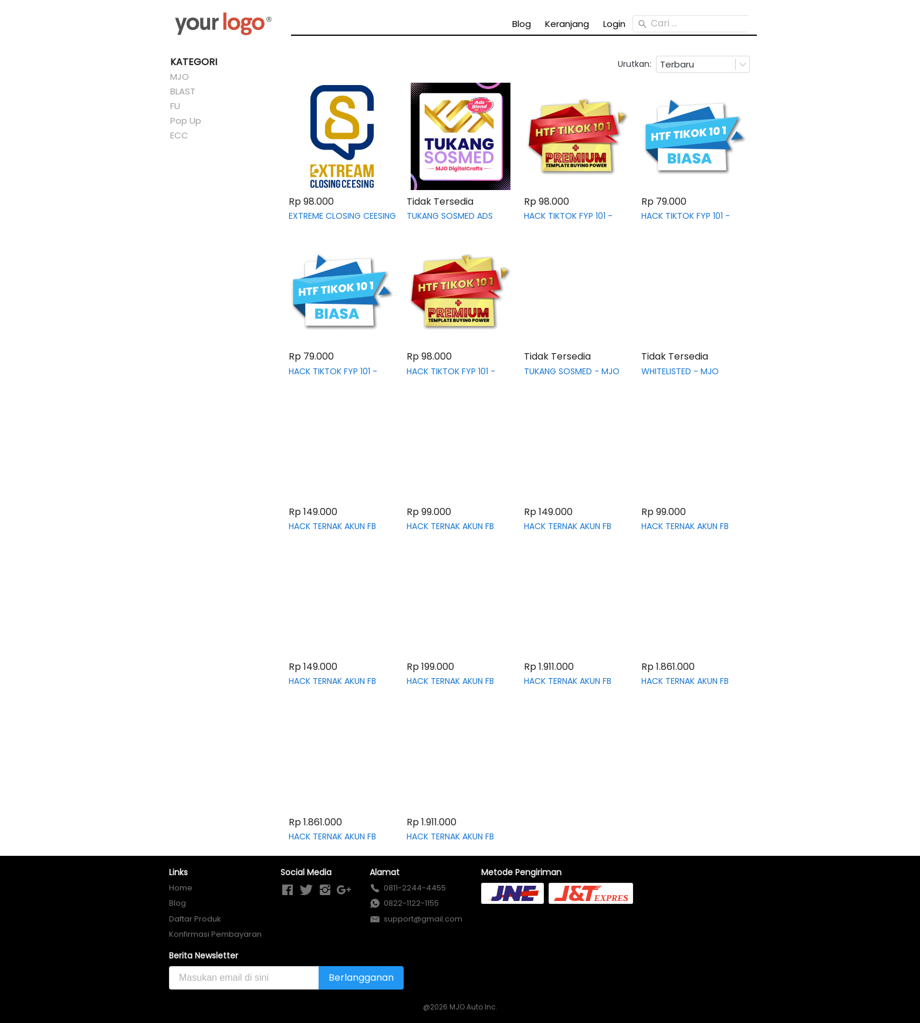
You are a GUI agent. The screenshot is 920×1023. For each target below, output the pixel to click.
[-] (287, 890)
